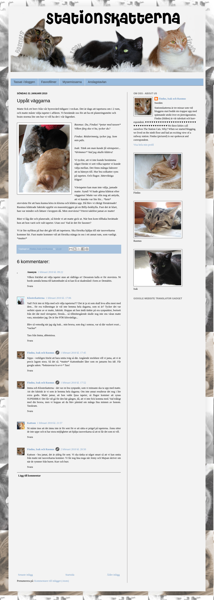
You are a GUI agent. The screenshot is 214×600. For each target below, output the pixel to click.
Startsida (69, 574)
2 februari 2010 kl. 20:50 (73, 449)
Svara (30, 286)
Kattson (31, 423)
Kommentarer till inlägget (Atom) (51, 580)
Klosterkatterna (35, 297)
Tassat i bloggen (24, 82)
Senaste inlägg (25, 574)
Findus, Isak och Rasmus (40, 352)
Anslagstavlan (97, 82)
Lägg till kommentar (29, 475)
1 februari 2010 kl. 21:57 (50, 423)
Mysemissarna (72, 82)
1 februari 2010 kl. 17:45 (73, 352)
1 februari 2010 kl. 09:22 (50, 272)
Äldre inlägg (113, 574)
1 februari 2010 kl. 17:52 (73, 382)
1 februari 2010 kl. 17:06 (58, 297)
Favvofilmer (48, 82)
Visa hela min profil (143, 144)
